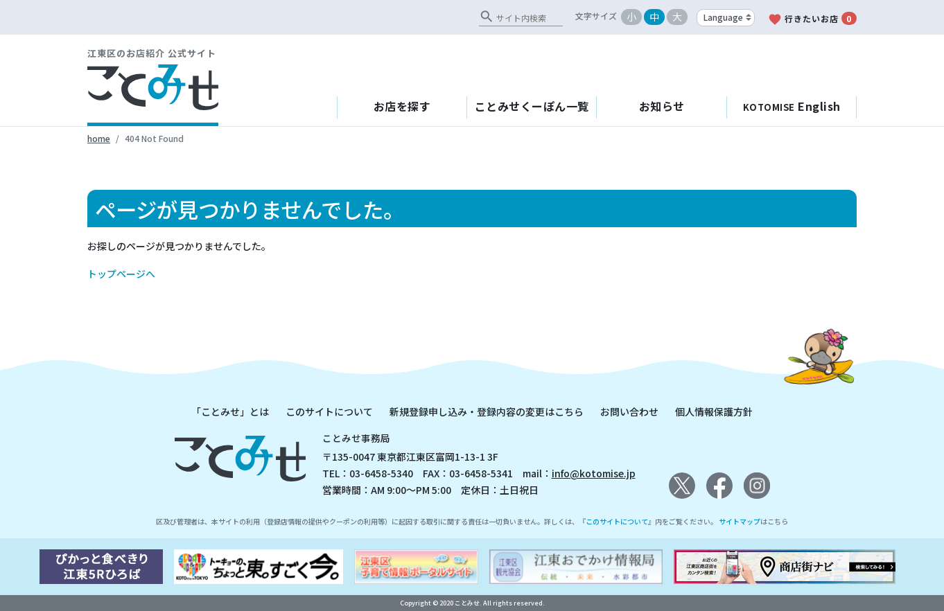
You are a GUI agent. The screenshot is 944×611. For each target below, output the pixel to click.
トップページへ (121, 274)
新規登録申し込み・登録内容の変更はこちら (487, 411)
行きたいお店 (812, 19)
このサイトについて (329, 411)
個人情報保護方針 (714, 411)
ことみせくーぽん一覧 (532, 106)
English (792, 106)
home (98, 138)
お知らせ (662, 106)
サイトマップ (739, 521)
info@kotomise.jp (594, 473)
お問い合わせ (629, 411)
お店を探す (402, 106)
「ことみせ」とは (230, 411)
